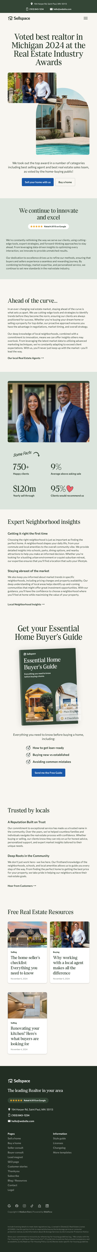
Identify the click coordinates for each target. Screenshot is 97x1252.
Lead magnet (15, 1157)
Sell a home (14, 1138)
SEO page (13, 1161)
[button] (85, 18)
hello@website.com (62, 9)
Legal (11, 1189)
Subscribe (13, 1175)
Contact (12, 1185)
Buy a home (14, 1143)
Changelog (59, 1147)
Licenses (58, 1143)
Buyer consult (15, 1152)
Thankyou (13, 1171)
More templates (62, 1152)
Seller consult (15, 1147)
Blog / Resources (17, 1180)
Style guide (59, 1138)
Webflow (48, 1212)
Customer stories (17, 1166)
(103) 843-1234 (36, 9)
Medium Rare (25, 1212)
